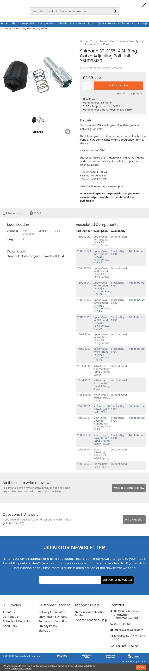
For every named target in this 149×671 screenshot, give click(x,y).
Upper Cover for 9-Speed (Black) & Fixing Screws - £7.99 (101, 323)
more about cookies (21, 668)
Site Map (45, 631)
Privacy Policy (48, 626)
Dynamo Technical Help (90, 620)
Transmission (26, 23)
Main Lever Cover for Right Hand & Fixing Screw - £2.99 (102, 423)
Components (46, 23)
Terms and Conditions (54, 621)
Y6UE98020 (83, 349)
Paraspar (142, 661)
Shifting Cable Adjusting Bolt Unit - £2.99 (102, 409)
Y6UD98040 (84, 282)
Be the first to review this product (101, 67)
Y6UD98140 (83, 418)
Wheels (62, 23)
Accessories (77, 23)
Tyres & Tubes (107, 23)
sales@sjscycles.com (129, 630)
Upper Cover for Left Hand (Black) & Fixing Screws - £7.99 (101, 354)
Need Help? (10, 626)
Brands (10, 23)
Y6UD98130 (83, 406)
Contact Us (10, 617)
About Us (9, 612)
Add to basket (137, 251)
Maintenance (126, 23)
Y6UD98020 (84, 251)
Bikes (91, 23)
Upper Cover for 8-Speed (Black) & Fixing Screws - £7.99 (101, 288)
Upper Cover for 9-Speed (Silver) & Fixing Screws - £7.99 (101, 305)
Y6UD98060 (84, 317)
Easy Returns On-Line (53, 617)
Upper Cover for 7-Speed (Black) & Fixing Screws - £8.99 (101, 256)
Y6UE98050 (84, 435)
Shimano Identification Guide (89, 613)
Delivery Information (52, 612)
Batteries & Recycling (17, 621)
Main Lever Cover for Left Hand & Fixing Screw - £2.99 (102, 439)
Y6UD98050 (84, 300)
